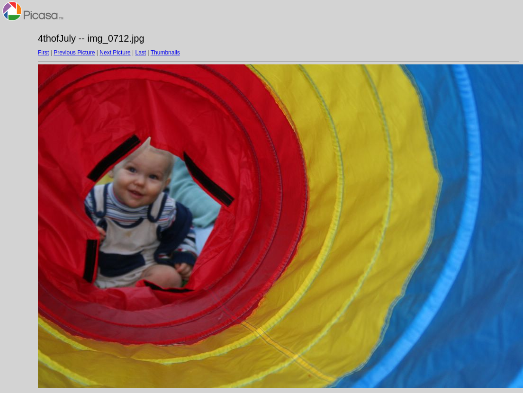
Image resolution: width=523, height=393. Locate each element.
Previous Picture (74, 52)
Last (140, 52)
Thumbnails (165, 52)
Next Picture (114, 52)
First (43, 52)
